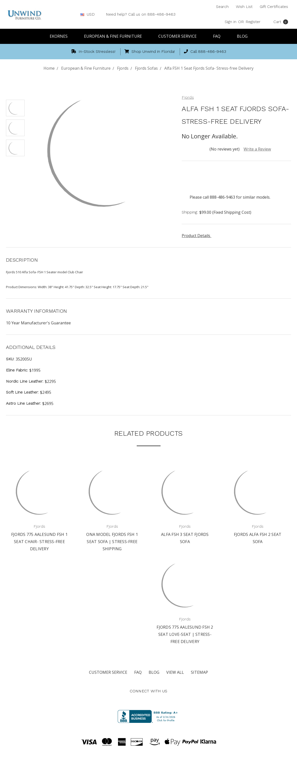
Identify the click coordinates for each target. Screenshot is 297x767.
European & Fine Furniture (115, 36)
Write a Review (257, 149)
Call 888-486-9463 (205, 51)
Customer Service (179, 36)
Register (253, 21)
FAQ (219, 36)
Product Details (198, 235)
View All (175, 672)
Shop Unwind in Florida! (150, 51)
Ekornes (61, 36)
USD (89, 14)
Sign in (230, 21)
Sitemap (199, 672)
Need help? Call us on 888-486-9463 (140, 14)
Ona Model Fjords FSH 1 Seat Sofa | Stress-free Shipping (112, 542)
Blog (242, 36)
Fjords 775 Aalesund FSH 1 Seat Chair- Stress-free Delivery (39, 542)
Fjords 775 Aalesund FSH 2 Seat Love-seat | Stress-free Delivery (185, 634)
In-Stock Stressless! (93, 51)
